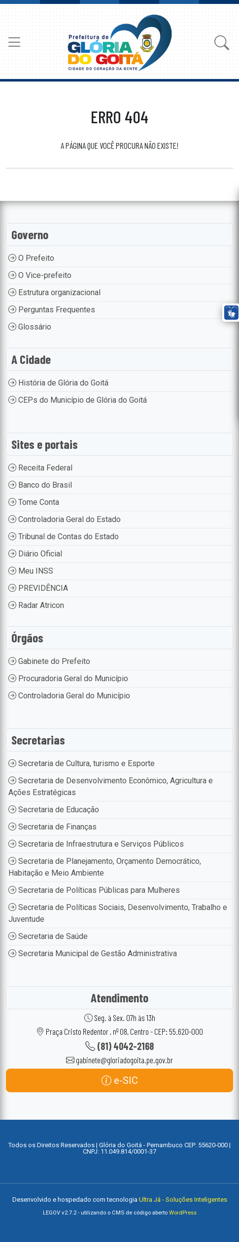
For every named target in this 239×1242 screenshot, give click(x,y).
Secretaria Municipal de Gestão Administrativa (92, 953)
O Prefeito (31, 258)
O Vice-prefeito (39, 275)
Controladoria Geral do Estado (64, 519)
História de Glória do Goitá (58, 382)
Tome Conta (33, 502)
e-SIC (120, 1080)
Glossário (29, 326)
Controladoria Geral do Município (69, 695)
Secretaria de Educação (53, 809)
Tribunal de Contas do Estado (63, 536)
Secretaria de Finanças (52, 826)
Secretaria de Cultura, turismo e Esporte (81, 763)
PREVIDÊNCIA (38, 588)
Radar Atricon (36, 605)
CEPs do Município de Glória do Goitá (77, 400)
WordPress (183, 1213)
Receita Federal (40, 467)
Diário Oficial (35, 553)
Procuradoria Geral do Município (68, 678)
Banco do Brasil (40, 485)
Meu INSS (30, 571)
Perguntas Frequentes (51, 309)
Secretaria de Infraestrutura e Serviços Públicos (96, 844)
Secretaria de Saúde (48, 936)
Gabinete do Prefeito (49, 661)
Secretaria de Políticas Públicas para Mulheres (94, 890)
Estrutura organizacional (54, 292)
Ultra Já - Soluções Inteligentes (183, 1199)
